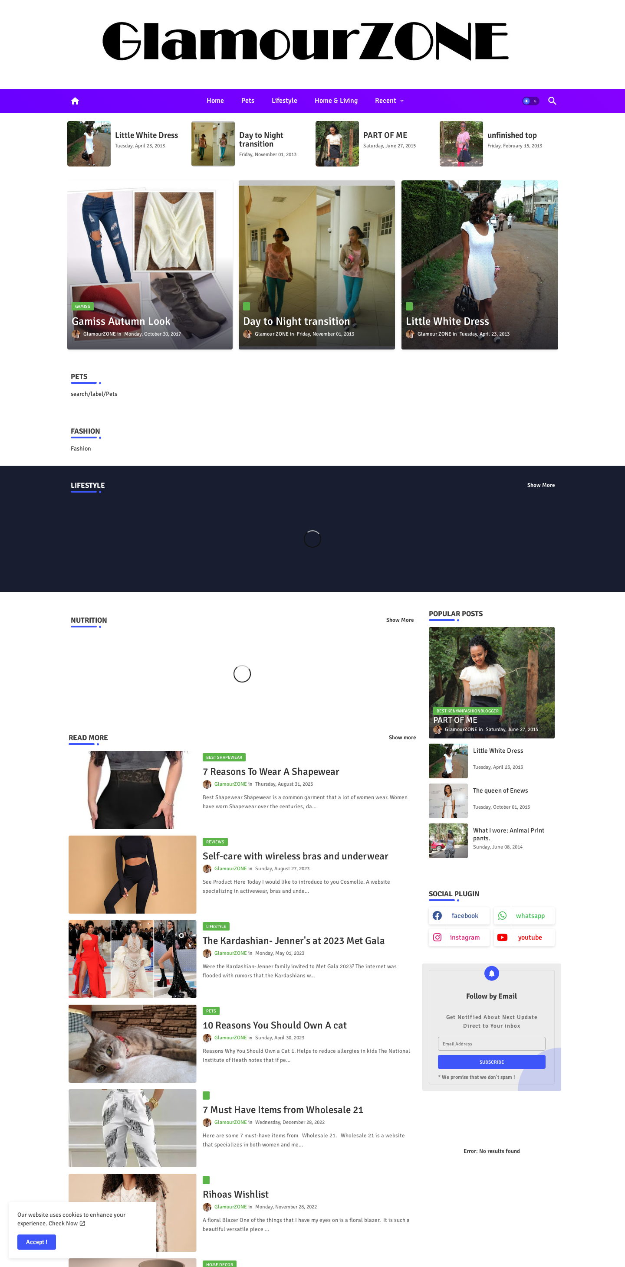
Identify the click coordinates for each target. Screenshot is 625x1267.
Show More (541, 485)
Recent (385, 100)
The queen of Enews (500, 790)
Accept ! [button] (36, 1242)
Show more (402, 737)
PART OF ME (385, 135)
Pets (247, 100)
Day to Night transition (261, 139)
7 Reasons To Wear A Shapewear (271, 772)
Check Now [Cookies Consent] (63, 1223)
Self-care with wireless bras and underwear (295, 856)
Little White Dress (146, 135)
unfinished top (512, 135)
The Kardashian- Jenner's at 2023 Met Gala (294, 941)
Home (215, 100)
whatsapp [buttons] (530, 915)
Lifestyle (284, 100)
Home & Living (336, 100)
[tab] (215, 101)
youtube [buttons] (530, 937)
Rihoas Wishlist (236, 1195)
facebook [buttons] (465, 915)
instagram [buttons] (465, 937)
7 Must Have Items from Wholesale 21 (283, 1110)
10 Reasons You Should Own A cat (275, 1025)
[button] (530, 101)
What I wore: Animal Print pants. (508, 834)
